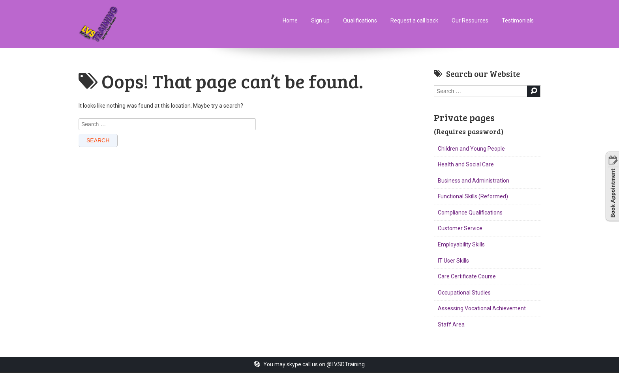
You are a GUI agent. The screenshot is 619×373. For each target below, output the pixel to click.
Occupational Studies (464, 292)
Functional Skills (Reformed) (473, 196)
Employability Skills (461, 244)
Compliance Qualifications (470, 212)
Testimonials (518, 20)
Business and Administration (473, 180)
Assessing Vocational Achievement (482, 308)
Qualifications (360, 20)
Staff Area (451, 324)
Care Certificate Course (467, 276)
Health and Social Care (466, 164)
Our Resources (470, 20)
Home (290, 20)
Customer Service (460, 228)
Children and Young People (471, 148)
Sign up (320, 20)
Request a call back (414, 20)
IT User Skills (453, 260)
